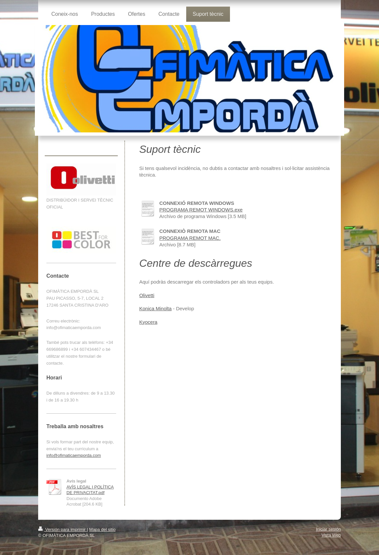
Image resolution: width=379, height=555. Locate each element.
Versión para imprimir (62, 529)
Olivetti (146, 295)
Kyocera (148, 322)
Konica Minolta (155, 308)
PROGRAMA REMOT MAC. (189, 238)
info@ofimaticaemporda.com (73, 455)
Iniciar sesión (328, 529)
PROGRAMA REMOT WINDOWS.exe (200, 209)
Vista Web (331, 535)
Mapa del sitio (102, 529)
